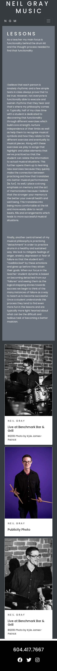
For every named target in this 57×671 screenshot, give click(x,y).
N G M (10, 21)
